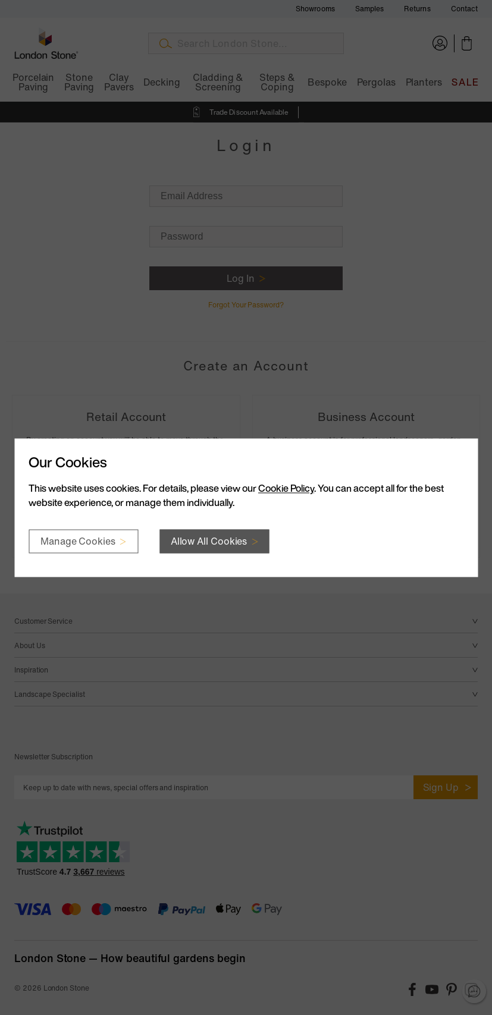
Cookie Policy (286, 488)
